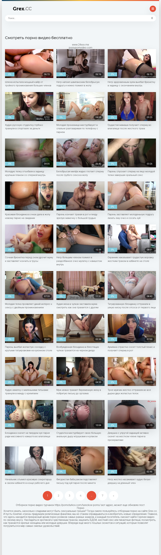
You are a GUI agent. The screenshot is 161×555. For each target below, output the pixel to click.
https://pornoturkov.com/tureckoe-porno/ (78, 505)
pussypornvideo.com (80, 47)
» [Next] (113, 495)
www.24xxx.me (80, 44)
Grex (22, 9)
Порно (80, 508)
